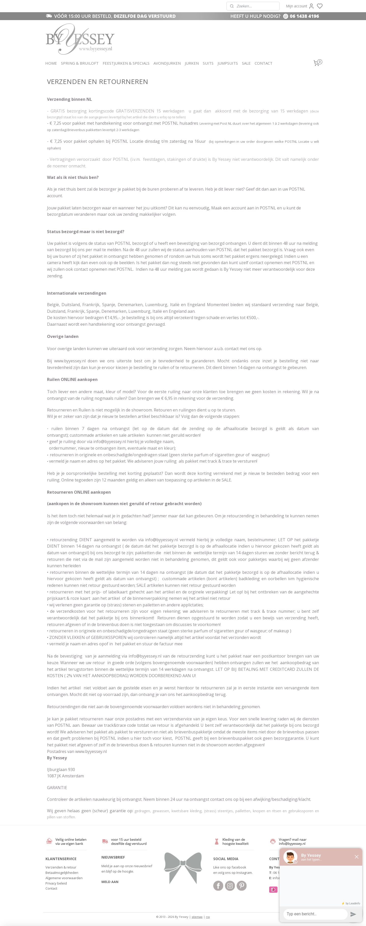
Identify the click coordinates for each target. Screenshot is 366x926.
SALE (246, 63)
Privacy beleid (56, 883)
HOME (51, 63)
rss (208, 917)
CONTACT (263, 63)
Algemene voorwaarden (64, 878)
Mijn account (300, 6)
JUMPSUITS (228, 63)
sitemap (197, 917)
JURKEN (192, 63)
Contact (51, 888)
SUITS (208, 63)
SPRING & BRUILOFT (80, 63)
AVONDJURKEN (167, 63)
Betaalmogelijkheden (61, 872)
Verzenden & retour (60, 867)
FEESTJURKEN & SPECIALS (126, 63)
